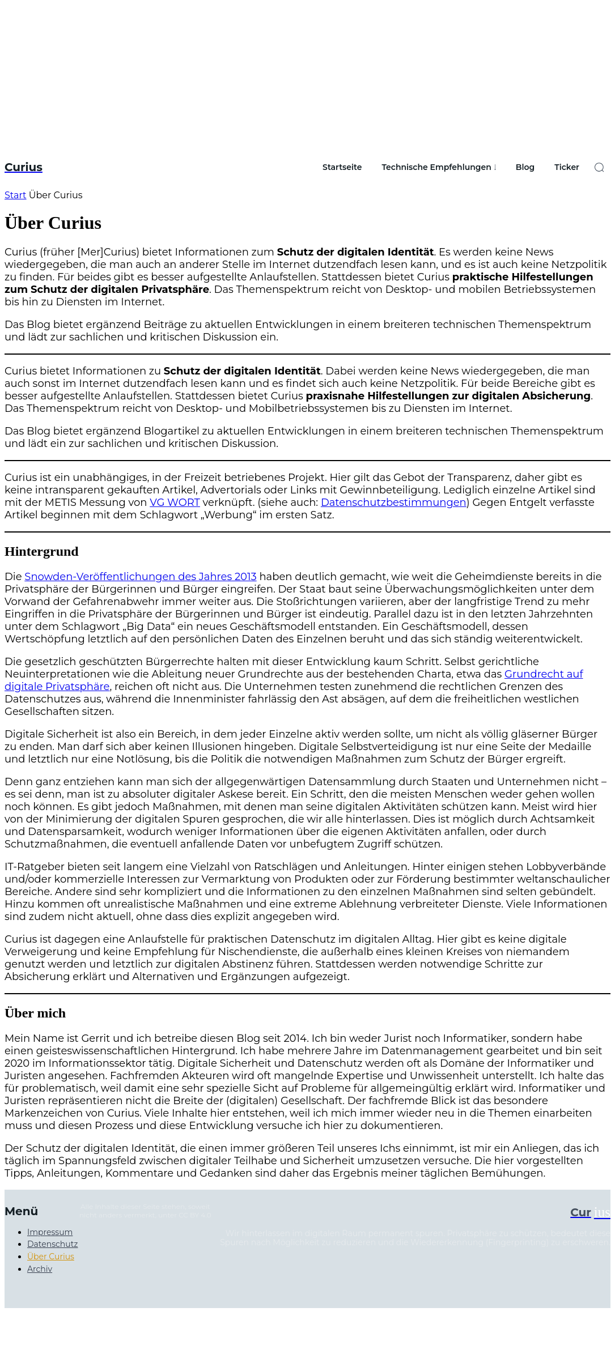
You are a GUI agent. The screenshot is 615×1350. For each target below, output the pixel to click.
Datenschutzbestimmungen (393, 502)
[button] (599, 167)
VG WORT (175, 502)
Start (16, 195)
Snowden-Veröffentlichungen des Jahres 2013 (140, 576)
